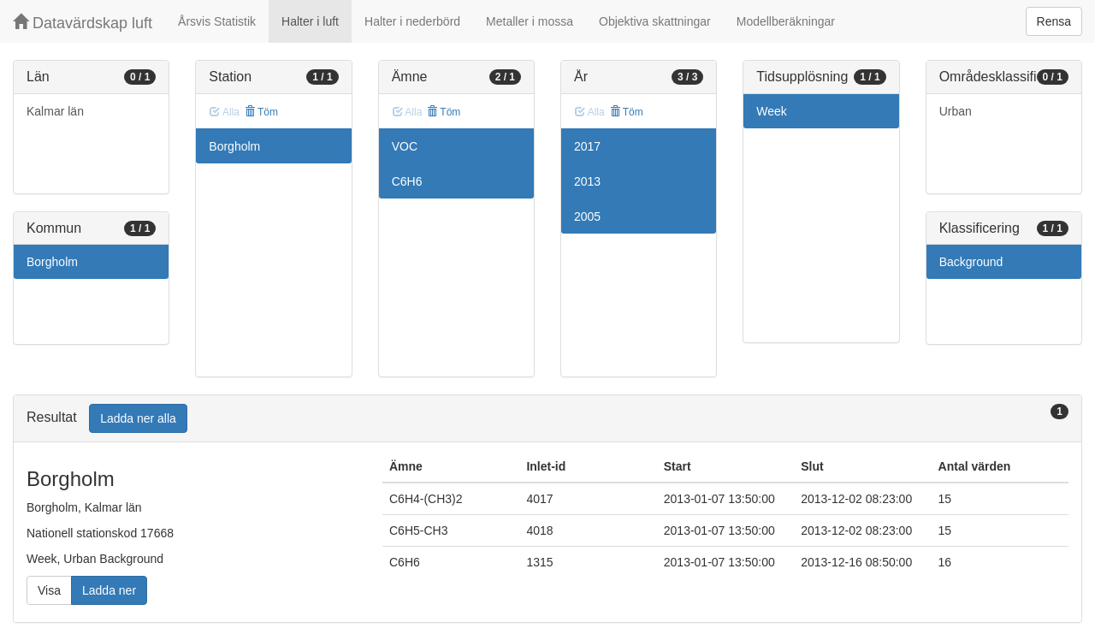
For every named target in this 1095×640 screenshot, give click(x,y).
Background (971, 262)
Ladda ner (109, 590)
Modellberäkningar (786, 21)
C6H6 (407, 181)
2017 (587, 146)
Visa (49, 590)
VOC (404, 146)
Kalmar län (55, 111)
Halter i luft (310, 21)
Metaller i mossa (529, 21)
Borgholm (52, 262)
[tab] (547, 418)
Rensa (1054, 21)
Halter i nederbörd (412, 21)
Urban (955, 111)
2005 (587, 216)
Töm (261, 112)
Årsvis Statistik (217, 21)
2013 (587, 181)
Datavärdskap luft (82, 23)
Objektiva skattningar (655, 21)
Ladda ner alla (138, 418)
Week (771, 111)
